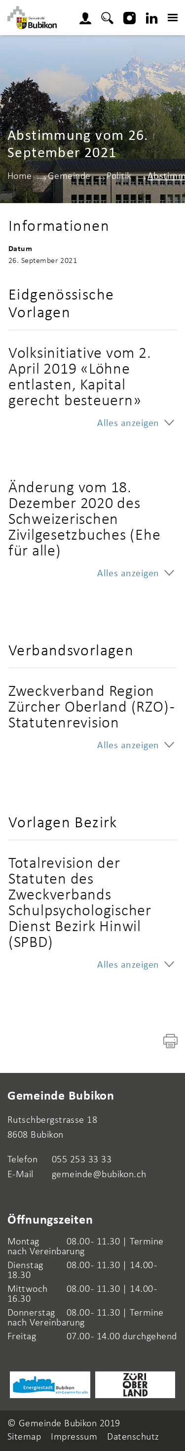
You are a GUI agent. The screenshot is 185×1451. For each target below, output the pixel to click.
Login (88, 17)
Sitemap (24, 1437)
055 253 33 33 (81, 1160)
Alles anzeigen (128, 423)
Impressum (74, 1437)
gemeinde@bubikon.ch (99, 1175)
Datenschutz (133, 1437)
